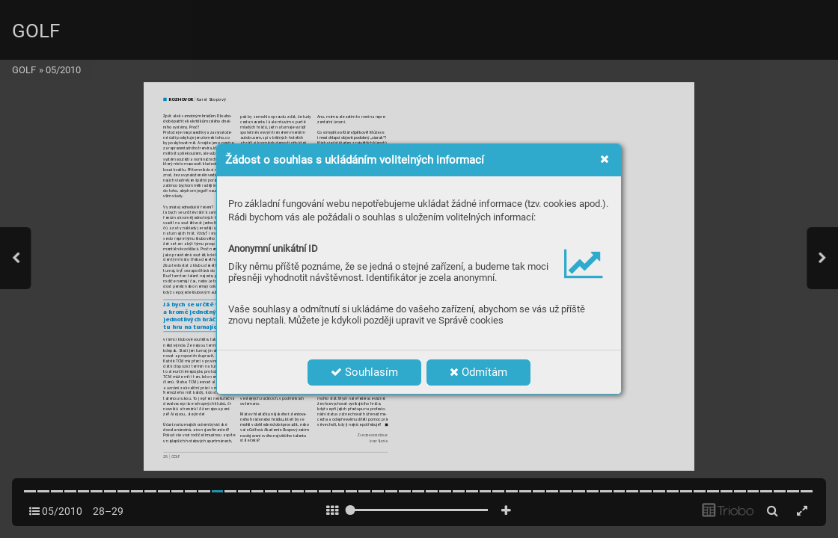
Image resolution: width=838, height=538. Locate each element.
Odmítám (478, 372)
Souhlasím (364, 372)
